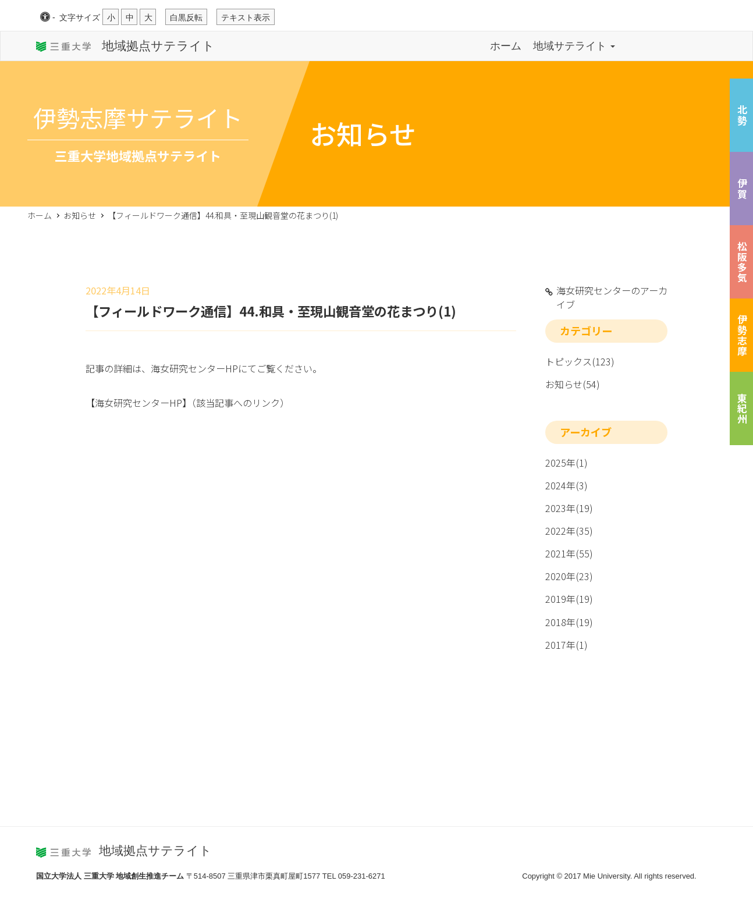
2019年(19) (569, 599)
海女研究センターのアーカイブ (611, 297)
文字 (79, 17)
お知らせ (79, 215)
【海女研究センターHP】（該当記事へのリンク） (187, 403)
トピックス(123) (580, 361)
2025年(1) (566, 463)
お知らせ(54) (572, 384)
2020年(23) (569, 576)
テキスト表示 (245, 17)
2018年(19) (569, 622)
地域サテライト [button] (574, 46)
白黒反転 (186, 17)
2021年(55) (569, 553)
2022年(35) (569, 531)
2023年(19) (569, 508)
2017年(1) (566, 645)
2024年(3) (566, 485)
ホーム (505, 46)
